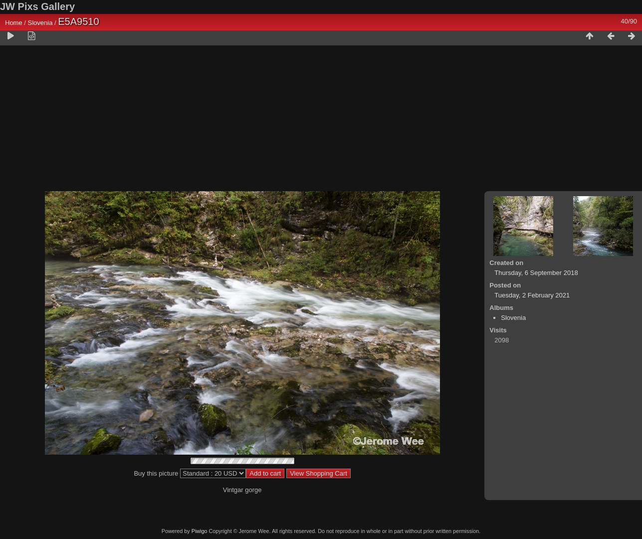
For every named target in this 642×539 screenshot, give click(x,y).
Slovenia (40, 22)
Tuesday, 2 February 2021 (532, 295)
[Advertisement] (321, 120)
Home (13, 22)
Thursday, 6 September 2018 (536, 272)
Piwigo (200, 531)
